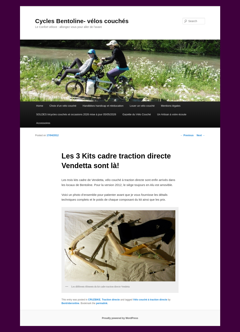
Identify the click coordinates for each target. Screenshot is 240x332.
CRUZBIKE (94, 299)
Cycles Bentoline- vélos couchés (82, 21)
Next (201, 135)
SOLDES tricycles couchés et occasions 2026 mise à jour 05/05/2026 (76, 114)
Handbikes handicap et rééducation (103, 105)
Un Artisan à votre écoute (171, 114)
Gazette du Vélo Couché (137, 114)
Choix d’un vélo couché (62, 105)
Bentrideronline (70, 303)
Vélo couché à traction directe (150, 299)
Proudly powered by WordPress (120, 318)
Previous (187, 135)
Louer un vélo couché (142, 105)
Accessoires (43, 123)
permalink (101, 303)
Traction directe (111, 299)
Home (39, 105)
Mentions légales (171, 105)
